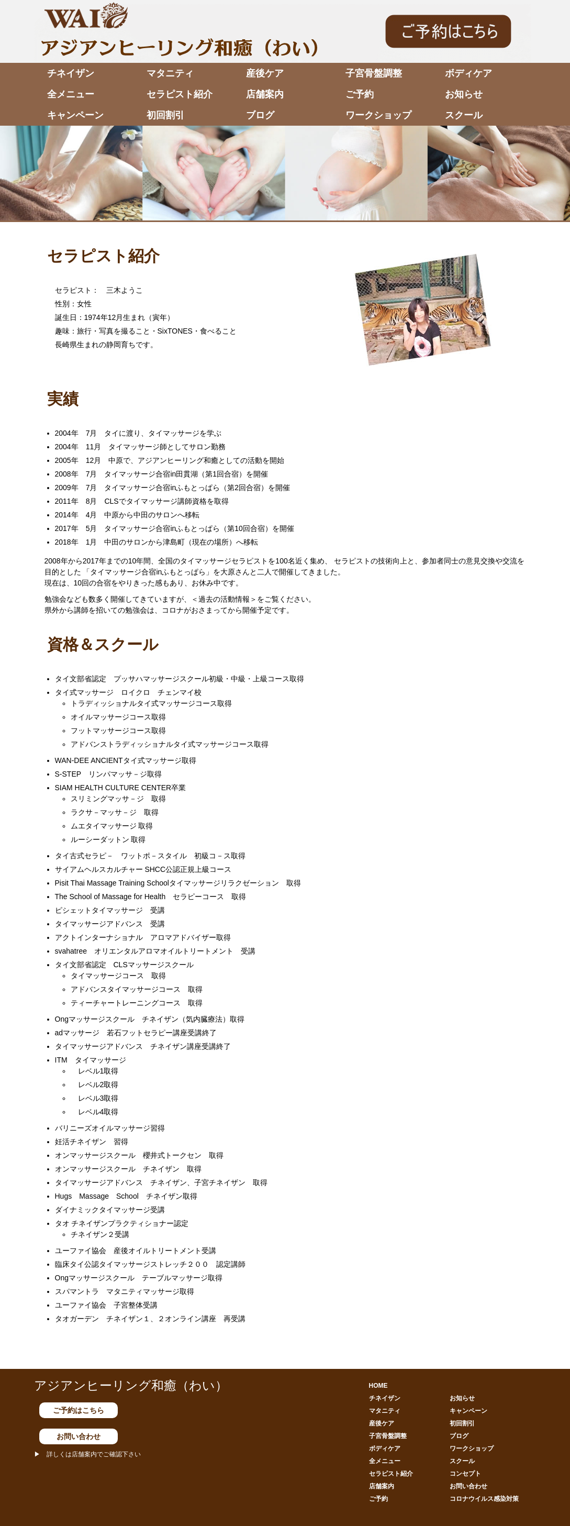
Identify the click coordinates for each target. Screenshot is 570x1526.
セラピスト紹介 (180, 94)
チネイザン (70, 73)
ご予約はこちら (78, 1410)
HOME (378, 1385)
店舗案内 (265, 94)
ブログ (260, 115)
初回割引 (165, 115)
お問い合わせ (78, 1436)
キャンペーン (75, 115)
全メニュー (70, 94)
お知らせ (464, 94)
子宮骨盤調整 (373, 73)
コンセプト (465, 1473)
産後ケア (265, 73)
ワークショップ (378, 115)
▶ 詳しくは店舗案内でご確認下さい (87, 1454)
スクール (464, 115)
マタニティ (170, 73)
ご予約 (359, 94)
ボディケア (468, 73)
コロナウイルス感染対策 (484, 1498)
